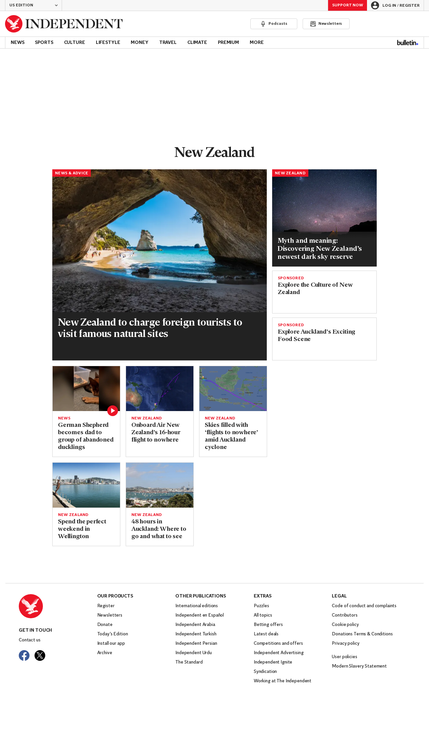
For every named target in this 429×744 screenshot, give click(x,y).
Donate (105, 624)
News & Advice (71, 173)
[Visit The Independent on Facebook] (24, 655)
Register (106, 606)
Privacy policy (345, 643)
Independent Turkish (195, 634)
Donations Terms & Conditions (362, 634)
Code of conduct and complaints (364, 606)
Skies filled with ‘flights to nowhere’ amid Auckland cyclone (231, 436)
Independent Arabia (195, 624)
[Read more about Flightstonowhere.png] (233, 388)
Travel (168, 42)
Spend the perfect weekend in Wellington (82, 529)
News (17, 42)
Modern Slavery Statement (359, 666)
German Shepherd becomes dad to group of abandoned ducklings (86, 436)
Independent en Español (199, 615)
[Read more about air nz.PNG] (159, 388)
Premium (228, 42)
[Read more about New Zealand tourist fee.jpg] (159, 240)
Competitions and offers (278, 643)
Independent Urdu (193, 652)
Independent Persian (196, 643)
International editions (196, 606)
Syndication (265, 671)
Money (139, 42)
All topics (263, 615)
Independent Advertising (279, 652)
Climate (197, 42)
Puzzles (261, 606)
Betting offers (268, 624)
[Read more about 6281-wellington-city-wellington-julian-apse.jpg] (86, 485)
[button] (33, 5)
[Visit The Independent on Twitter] (40, 655)
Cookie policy (345, 624)
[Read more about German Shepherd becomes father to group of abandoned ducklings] (86, 388)
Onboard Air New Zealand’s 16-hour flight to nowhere (155, 432)
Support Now (347, 5)
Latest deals (266, 634)
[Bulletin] (407, 42)
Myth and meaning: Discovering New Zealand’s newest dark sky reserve (320, 249)
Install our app (111, 643)
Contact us (30, 640)
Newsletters (109, 615)
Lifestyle (108, 42)
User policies (344, 657)
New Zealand (290, 173)
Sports (44, 42)
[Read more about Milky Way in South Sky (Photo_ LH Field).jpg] (324, 204)
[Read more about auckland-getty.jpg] (159, 485)
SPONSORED (291, 278)
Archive (104, 652)
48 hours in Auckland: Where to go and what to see (158, 529)
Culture (74, 42)
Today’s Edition (112, 634)
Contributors (344, 615)
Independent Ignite (273, 662)
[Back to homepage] (64, 24)
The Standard (188, 662)
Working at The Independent (282, 681)
